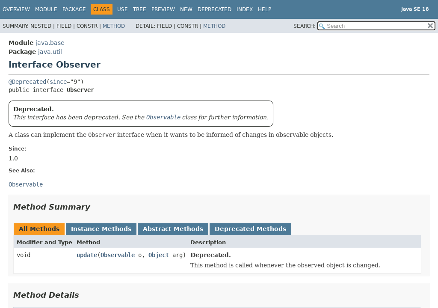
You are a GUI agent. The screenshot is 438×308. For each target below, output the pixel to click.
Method (114, 26)
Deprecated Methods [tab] (250, 228)
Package (74, 9)
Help (264, 9)
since (58, 81)
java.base (50, 42)
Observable (118, 255)
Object (158, 255)
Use (122, 9)
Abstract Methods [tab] (173, 228)
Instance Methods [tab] (101, 228)
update (87, 255)
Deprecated (214, 9)
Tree (139, 9)
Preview (163, 9)
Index (245, 9)
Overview (16, 9)
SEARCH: (304, 26)
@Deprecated (27, 81)
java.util (50, 51)
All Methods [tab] (39, 228)
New (186, 9)
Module (46, 9)
